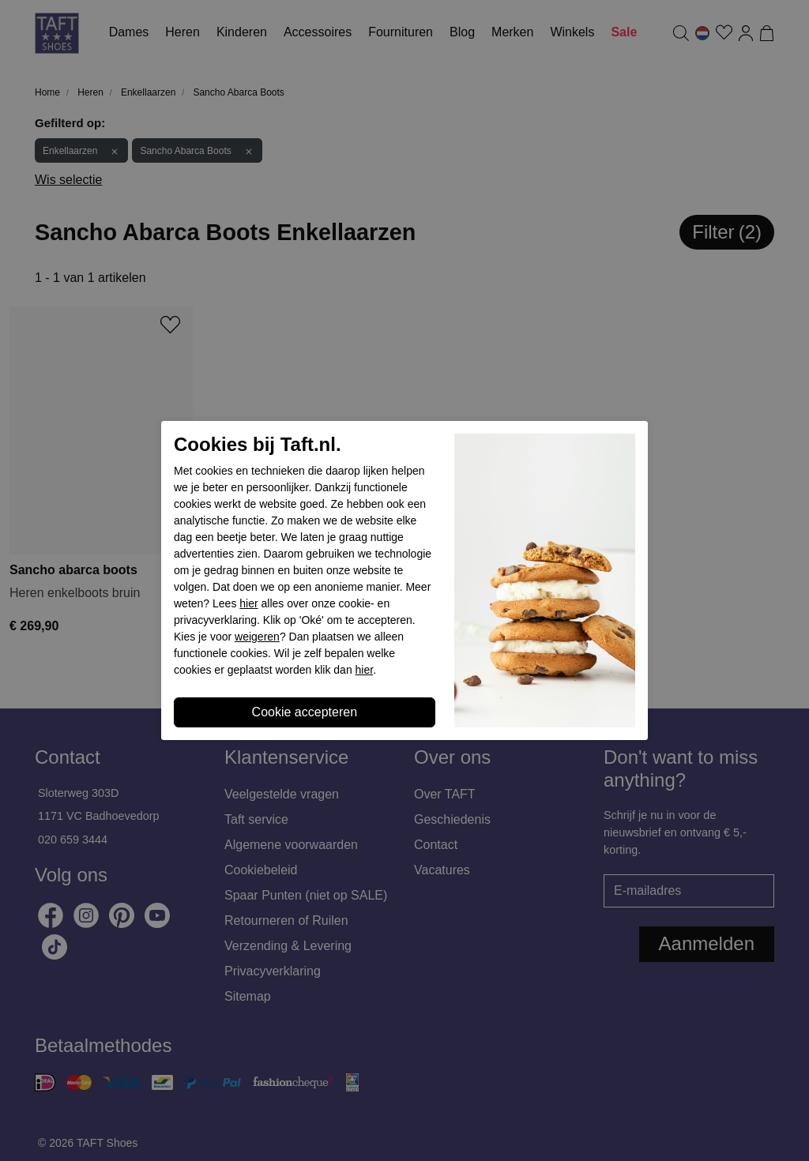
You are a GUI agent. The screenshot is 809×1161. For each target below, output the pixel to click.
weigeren (257, 636)
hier (248, 603)
